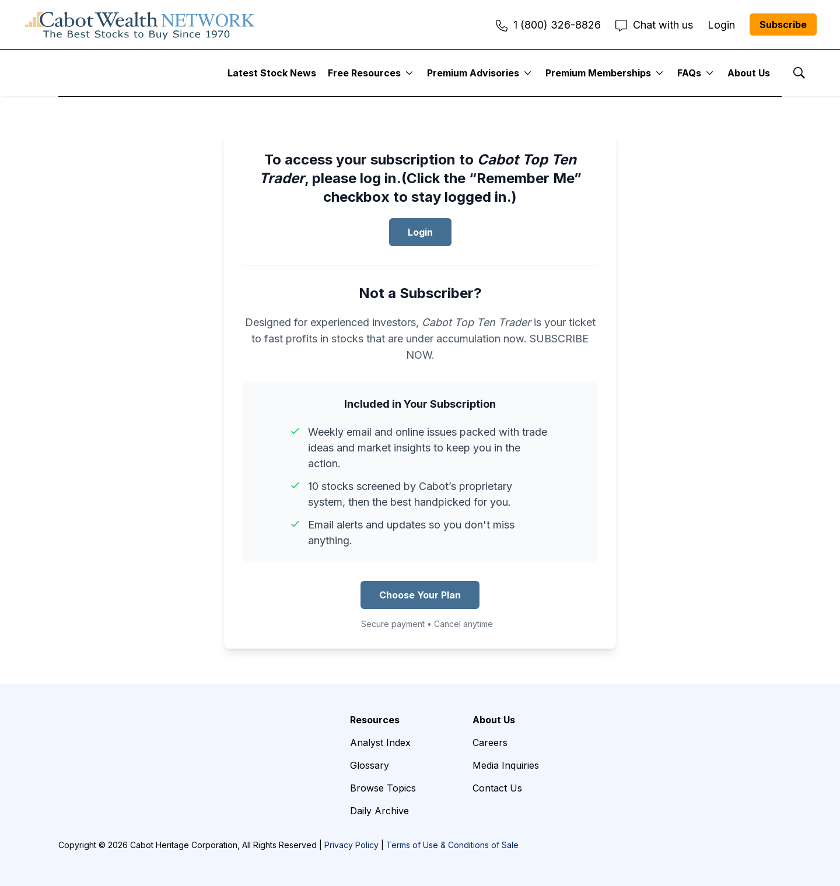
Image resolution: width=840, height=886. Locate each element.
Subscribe (783, 24)
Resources (375, 720)
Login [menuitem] (721, 25)
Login (420, 232)
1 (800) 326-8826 (548, 25)
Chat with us (654, 25)
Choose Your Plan (420, 595)
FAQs (689, 73)
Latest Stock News (272, 73)
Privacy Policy (351, 845)
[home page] (140, 24)
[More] (409, 73)
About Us (748, 73)
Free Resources (364, 73)
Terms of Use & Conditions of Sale (452, 845)
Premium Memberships (598, 73)
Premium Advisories (473, 73)
